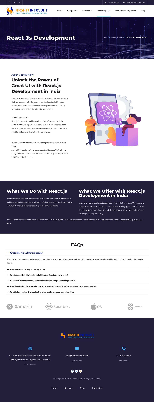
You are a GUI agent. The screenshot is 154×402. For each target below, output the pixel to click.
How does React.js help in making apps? (27, 269)
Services (86, 10)
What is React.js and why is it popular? (26, 253)
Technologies (103, 10)
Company (71, 10)
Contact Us (97, 388)
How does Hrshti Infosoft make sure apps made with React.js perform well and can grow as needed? (53, 286)
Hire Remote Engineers (125, 10)
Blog (143, 10)
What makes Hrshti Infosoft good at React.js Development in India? (39, 275)
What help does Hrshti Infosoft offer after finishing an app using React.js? (42, 292)
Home (59, 10)
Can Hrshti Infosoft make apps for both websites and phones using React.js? (43, 281)
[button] (77, 253)
